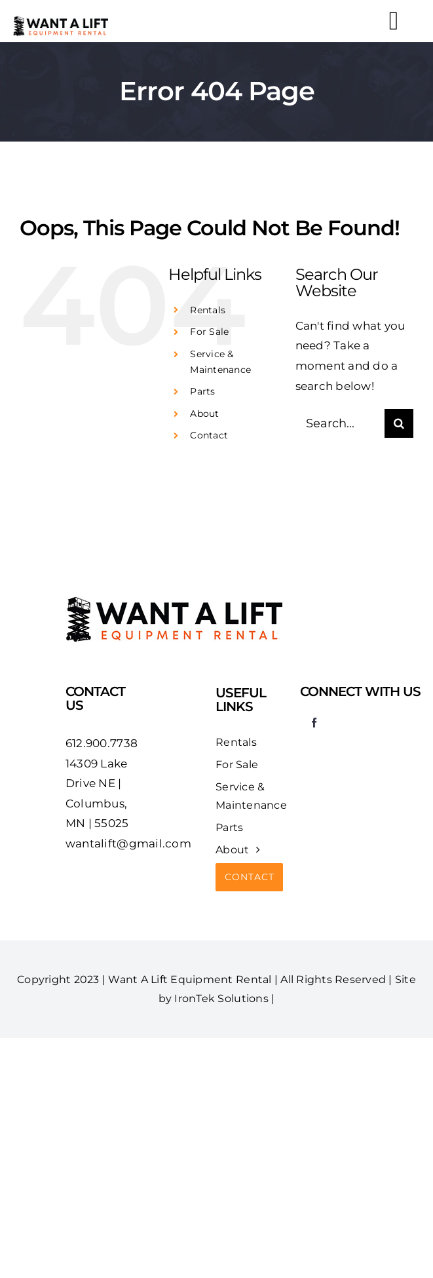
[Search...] (340, 423)
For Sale (209, 332)
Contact (209, 435)
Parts (202, 391)
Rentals (207, 310)
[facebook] (314, 722)
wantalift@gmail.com (128, 843)
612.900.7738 (102, 743)
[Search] (399, 423)
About (204, 413)
